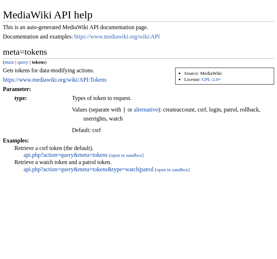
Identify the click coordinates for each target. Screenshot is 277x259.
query (22, 62)
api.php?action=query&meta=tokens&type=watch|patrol (89, 169)
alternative (146, 110)
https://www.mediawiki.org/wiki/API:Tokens (54, 80)
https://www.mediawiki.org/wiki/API (117, 36)
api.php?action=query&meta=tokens (66, 155)
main (9, 62)
